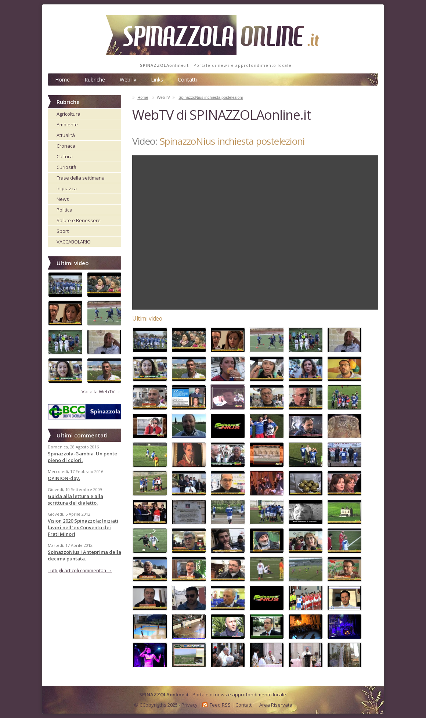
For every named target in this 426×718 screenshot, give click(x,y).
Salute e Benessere (79, 220)
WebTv (128, 79)
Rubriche (94, 79)
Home (62, 79)
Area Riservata (275, 704)
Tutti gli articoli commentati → (80, 570)
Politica (64, 209)
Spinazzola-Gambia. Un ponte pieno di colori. (82, 456)
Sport (63, 231)
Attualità (66, 135)
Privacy (189, 704)
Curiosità (66, 167)
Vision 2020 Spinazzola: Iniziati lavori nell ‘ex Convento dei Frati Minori (83, 527)
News (63, 199)
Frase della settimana (81, 177)
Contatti (187, 79)
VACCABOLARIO (74, 241)
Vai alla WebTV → (101, 391)
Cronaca (66, 145)
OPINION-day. (64, 478)
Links (157, 79)
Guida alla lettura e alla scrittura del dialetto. (75, 499)
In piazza (67, 188)
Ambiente (67, 124)
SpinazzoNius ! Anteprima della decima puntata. (84, 555)
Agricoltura (68, 114)
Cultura (65, 156)
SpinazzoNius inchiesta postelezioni (210, 97)
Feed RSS (220, 704)
